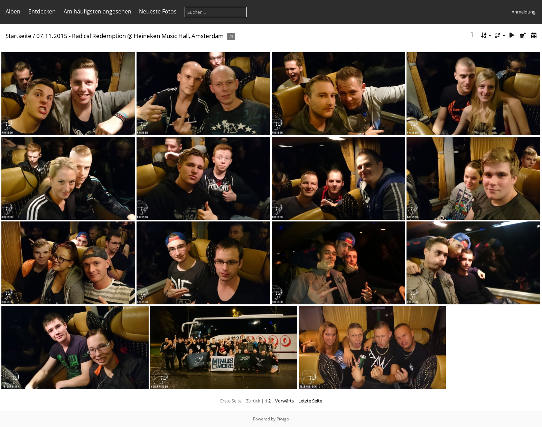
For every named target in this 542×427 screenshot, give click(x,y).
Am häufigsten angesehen (97, 11)
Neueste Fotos (158, 11)
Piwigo (283, 419)
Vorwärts (284, 401)
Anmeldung (523, 12)
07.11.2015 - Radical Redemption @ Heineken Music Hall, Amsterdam (130, 36)
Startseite (18, 36)
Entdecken (42, 11)
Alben (13, 11)
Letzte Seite (310, 401)
